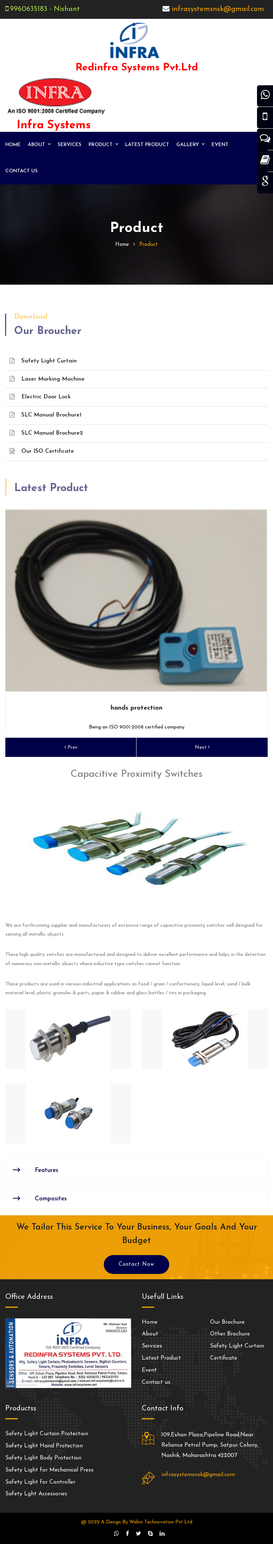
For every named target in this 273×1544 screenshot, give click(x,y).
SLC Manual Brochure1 (45, 415)
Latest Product (147, 144)
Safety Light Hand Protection (44, 1446)
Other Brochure (230, 1334)
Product (101, 144)
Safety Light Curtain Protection (46, 1434)
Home (13, 144)
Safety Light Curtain (43, 361)
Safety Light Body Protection (43, 1458)
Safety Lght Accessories (36, 1494)
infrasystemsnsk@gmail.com (218, 9)
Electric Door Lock (40, 397)
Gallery (187, 144)
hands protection (136, 708)
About (36, 144)
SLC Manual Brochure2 (46, 433)
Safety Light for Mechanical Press (49, 1470)
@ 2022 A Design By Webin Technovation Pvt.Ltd (136, 1522)
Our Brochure (227, 1322)
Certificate (223, 1358)
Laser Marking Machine (47, 379)
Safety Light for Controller (40, 1482)
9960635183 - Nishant (45, 9)
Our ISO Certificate (42, 451)
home (122, 244)
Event (220, 144)
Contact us (21, 171)
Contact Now (136, 1264)
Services (69, 144)
